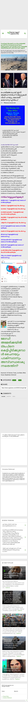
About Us (16, 691)
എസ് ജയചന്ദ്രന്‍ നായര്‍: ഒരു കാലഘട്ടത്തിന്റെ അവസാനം (12, 575)
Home (2, 89)
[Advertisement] (13, 16)
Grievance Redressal (7, 697)
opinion (9, 89)
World (6, 89)
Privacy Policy (6, 696)
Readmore (8, 587)
